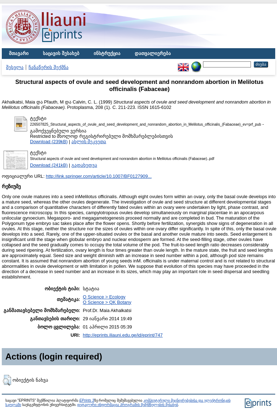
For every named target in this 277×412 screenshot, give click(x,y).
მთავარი (19, 53)
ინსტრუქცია (107, 53)
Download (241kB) (49, 165)
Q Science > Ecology (104, 297)
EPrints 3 (86, 400)
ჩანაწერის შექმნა (49, 67)
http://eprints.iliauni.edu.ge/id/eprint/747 (123, 335)
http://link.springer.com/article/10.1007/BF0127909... (99, 176)
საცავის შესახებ (61, 53)
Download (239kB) (49, 141)
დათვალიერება (153, 53)
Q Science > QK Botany (107, 302)
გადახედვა (84, 165)
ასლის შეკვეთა (89, 141)
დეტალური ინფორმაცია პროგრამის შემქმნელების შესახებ (127, 405)
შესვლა (15, 67)
